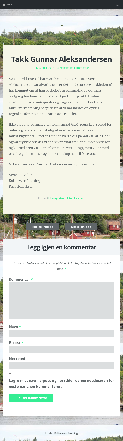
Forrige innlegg (42, 227)
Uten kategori (75, 198)
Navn (15, 326)
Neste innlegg (81, 227)
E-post (16, 342)
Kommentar (21, 279)
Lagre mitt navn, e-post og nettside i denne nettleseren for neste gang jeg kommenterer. (61, 383)
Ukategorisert (57, 198)
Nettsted (17, 358)
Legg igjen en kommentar (72, 67)
